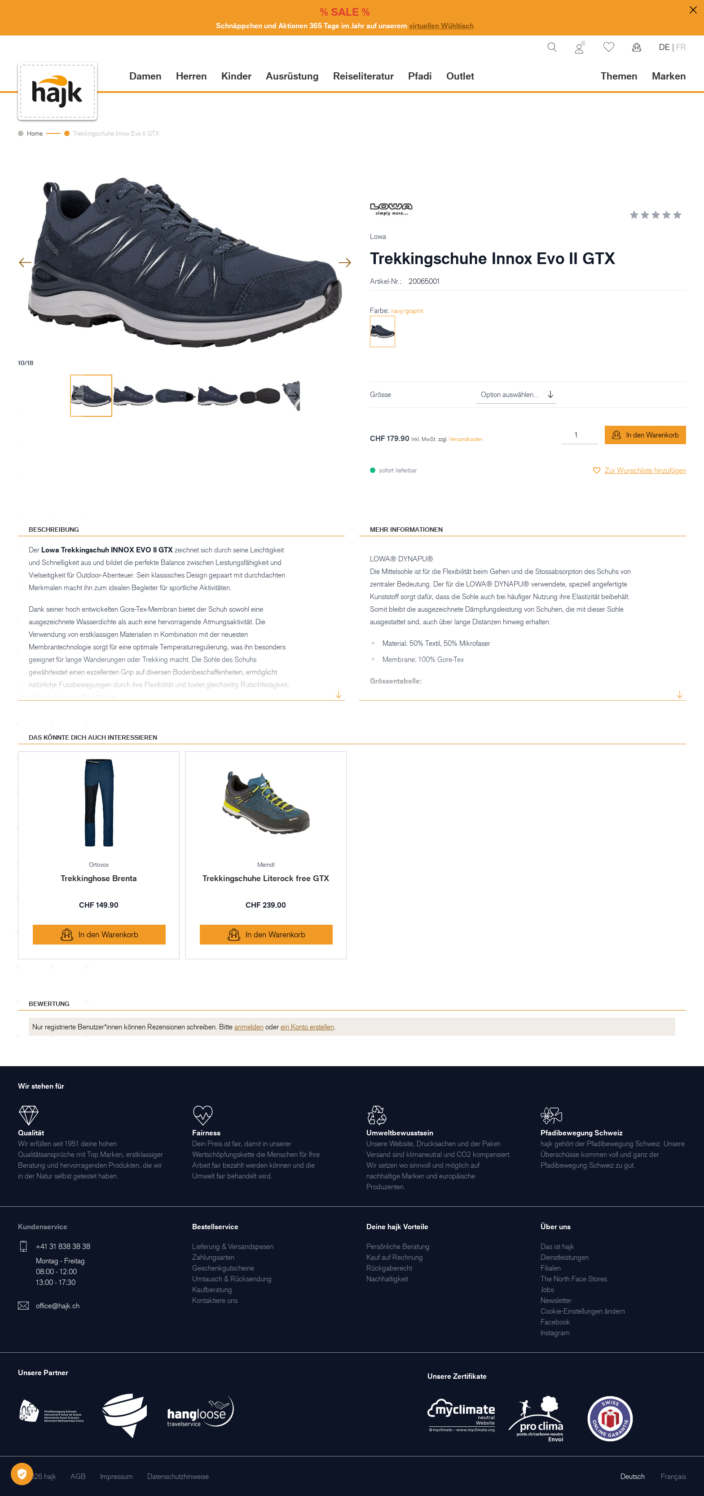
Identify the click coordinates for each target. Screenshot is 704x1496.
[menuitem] (232, 1246)
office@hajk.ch (57, 1305)
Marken (669, 76)
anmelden (249, 1026)
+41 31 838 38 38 (63, 1246)
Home (35, 133)
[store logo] (57, 91)
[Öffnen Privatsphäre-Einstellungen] (22, 1474)
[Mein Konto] (580, 47)
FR (680, 47)
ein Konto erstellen (307, 1026)
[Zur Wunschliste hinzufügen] (639, 470)
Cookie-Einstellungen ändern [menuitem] (583, 1310)
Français (673, 1476)
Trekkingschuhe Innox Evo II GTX (116, 133)
